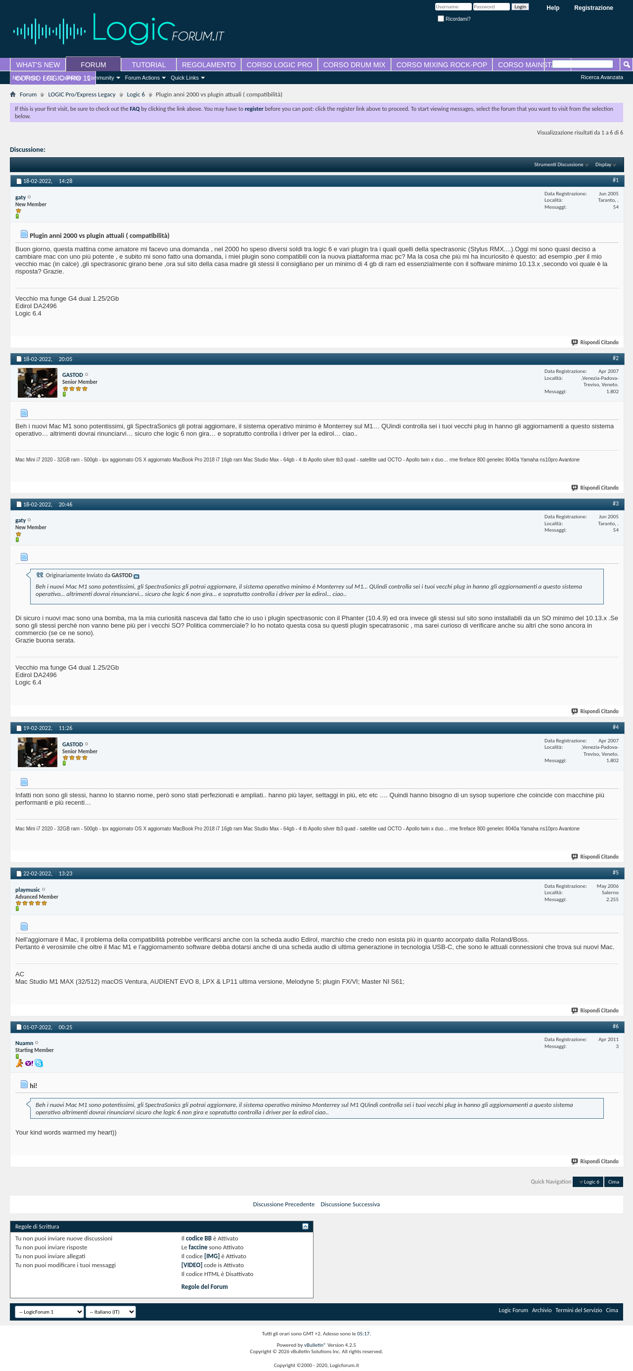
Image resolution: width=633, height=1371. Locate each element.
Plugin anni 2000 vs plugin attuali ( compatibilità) (117, 149)
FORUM (93, 65)
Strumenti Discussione (559, 164)
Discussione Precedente (284, 1204)
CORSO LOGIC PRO (280, 65)
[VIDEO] (192, 1265)
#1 (616, 180)
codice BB (199, 1238)
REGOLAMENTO (209, 65)
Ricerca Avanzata (602, 77)
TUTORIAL (149, 65)
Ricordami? (454, 19)
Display (603, 164)
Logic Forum (513, 1310)
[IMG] (212, 1256)
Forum (28, 94)
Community (100, 78)
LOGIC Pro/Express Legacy (81, 94)
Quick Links (185, 78)
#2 (616, 358)
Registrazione (593, 7)
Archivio (542, 1310)
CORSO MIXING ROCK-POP (442, 65)
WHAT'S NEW (38, 65)
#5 (616, 872)
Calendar (70, 78)
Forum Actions (142, 78)
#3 (616, 503)
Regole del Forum (204, 1286)
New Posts (25, 78)
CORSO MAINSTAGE (532, 65)
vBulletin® (315, 1345)
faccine (198, 1247)
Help (552, 7)
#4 (616, 727)
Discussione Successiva (350, 1204)
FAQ (49, 78)
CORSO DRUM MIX (354, 65)
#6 (616, 1026)
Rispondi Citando (595, 342)
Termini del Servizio (578, 1310)
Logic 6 (136, 94)
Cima (613, 1182)
